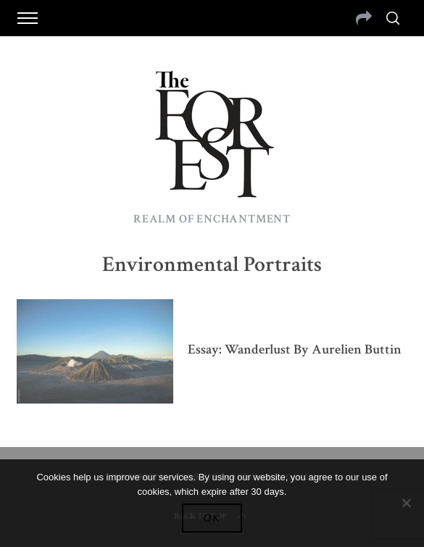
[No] (406, 503)
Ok (212, 518)
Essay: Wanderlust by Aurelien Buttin (295, 350)
